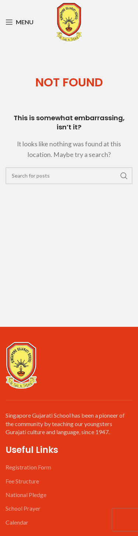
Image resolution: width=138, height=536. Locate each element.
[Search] (69, 175)
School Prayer (23, 508)
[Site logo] (69, 21)
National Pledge (26, 494)
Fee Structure (22, 481)
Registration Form (28, 467)
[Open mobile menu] (19, 22)
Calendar (17, 522)
